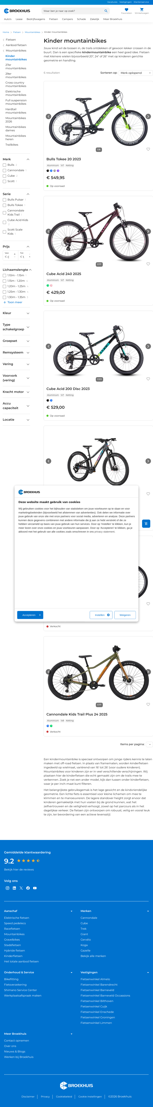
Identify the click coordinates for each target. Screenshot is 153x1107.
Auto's (7, 19)
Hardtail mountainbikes (15, 111)
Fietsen (53, 19)
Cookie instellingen (90, 1096)
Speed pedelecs (15, 923)
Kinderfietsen (13, 956)
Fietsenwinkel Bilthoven (97, 1001)
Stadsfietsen (12, 945)
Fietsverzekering (15, 984)
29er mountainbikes (15, 75)
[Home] (17, 11)
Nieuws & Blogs (14, 1051)
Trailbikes (11, 144)
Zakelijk (94, 19)
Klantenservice (141, 2)
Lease (19, 19)
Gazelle (86, 950)
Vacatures (112, 2)
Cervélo (86, 939)
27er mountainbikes (15, 66)
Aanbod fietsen (16, 45)
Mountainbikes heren (15, 137)
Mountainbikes (32, 32)
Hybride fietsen (14, 950)
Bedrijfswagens (36, 19)
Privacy (45, 1096)
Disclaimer (28, 1096)
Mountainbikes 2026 (15, 120)
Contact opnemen (16, 1040)
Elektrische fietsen (16, 918)
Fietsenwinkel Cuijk (94, 1006)
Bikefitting (11, 979)
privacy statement (104, 531)
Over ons (10, 1046)
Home (6, 32)
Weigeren (125, 615)
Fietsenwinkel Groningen (98, 1017)
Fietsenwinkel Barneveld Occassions (105, 995)
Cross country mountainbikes (15, 84)
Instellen (102, 615)
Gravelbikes (12, 939)
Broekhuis (67, 1083)
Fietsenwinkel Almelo (95, 979)
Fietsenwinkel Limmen (96, 1023)
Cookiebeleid (64, 1096)
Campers (67, 19)
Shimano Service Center (20, 990)
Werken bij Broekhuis (18, 1057)
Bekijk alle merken (93, 956)
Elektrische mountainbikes (15, 93)
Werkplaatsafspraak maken (22, 995)
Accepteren (32, 615)
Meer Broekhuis (112, 19)
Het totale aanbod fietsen (21, 961)
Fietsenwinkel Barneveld (97, 990)
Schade (81, 19)
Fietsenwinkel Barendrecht (99, 984)
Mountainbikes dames (15, 129)
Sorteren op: (108, 73)
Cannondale (89, 918)
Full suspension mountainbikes (16, 102)
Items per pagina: (132, 744)
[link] (98, 136)
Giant (84, 934)
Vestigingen (125, 2)
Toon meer (12, 302)
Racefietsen (12, 929)
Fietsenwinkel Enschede (97, 1012)
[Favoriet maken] (148, 149)
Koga (84, 945)
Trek (83, 929)
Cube (84, 923)
